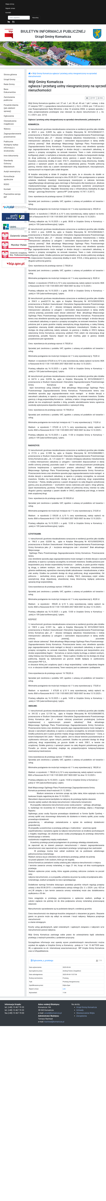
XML (100, 98)
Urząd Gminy (9, 79)
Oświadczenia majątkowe (10, 122)
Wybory (7, 129)
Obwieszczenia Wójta (85, 1013)
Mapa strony (10, 4)
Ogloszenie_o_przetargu (42, 960)
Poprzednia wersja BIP (12, 195)
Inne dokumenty (11, 155)
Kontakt (8, 12)
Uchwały (80, 1010)
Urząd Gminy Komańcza (86, 1007)
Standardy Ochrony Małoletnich (9, 163)
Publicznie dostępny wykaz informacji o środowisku (11, 146)
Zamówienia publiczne (9, 98)
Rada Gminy (9, 84)
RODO (6, 184)
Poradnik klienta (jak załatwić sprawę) (11, 108)
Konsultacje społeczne (9, 178)
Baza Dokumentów (10, 90)
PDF (92, 98)
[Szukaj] (19, 18)
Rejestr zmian (10, 8)
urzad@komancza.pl (53, 1013)
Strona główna (10, 74)
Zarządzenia (81, 1016)
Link (64, 989)
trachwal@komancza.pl (54, 1022)
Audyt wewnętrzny (12, 171)
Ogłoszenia (9, 116)
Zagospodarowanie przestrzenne (12, 135)
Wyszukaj (35, 18)
